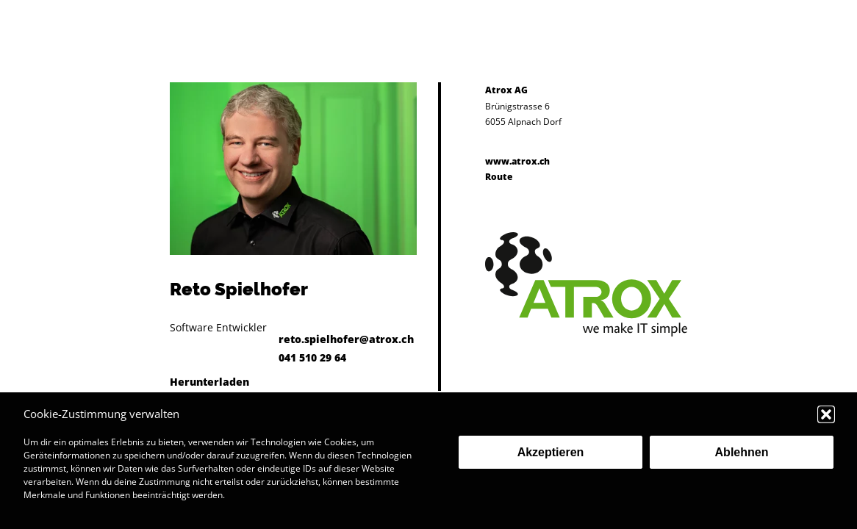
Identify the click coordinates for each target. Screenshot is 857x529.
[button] (826, 414)
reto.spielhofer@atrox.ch (346, 339)
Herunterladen (209, 382)
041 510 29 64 (312, 357)
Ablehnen (742, 452)
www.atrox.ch (517, 161)
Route (498, 176)
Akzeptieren (550, 452)
